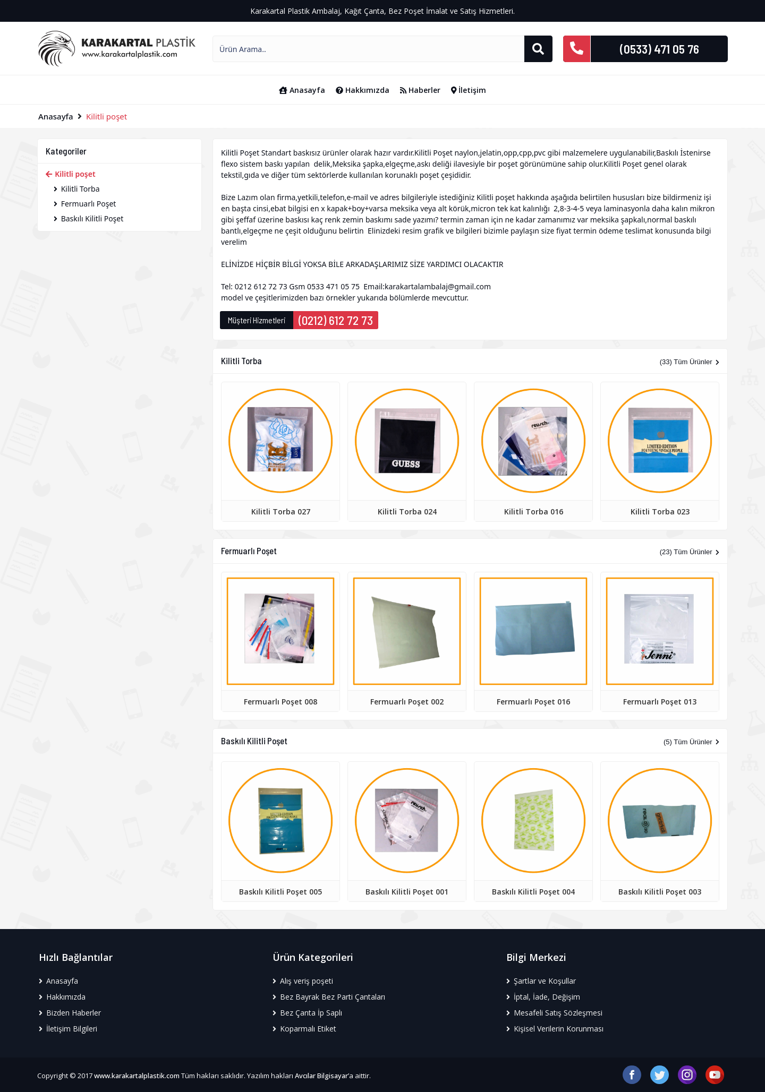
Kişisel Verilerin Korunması (555, 1029)
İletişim (469, 90)
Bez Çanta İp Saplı (307, 1013)
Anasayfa (302, 90)
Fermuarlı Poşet (85, 204)
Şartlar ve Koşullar (541, 981)
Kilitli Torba (77, 189)
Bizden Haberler (70, 1013)
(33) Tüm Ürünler (689, 362)
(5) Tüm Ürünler (691, 742)
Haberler (420, 90)
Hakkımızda (362, 90)
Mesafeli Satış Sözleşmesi (554, 1013)
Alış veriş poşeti (303, 981)
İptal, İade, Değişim (543, 997)
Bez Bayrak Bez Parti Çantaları (329, 997)
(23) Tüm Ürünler (689, 552)
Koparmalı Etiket (304, 1029)
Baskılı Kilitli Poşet (88, 218)
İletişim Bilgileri (68, 1029)
